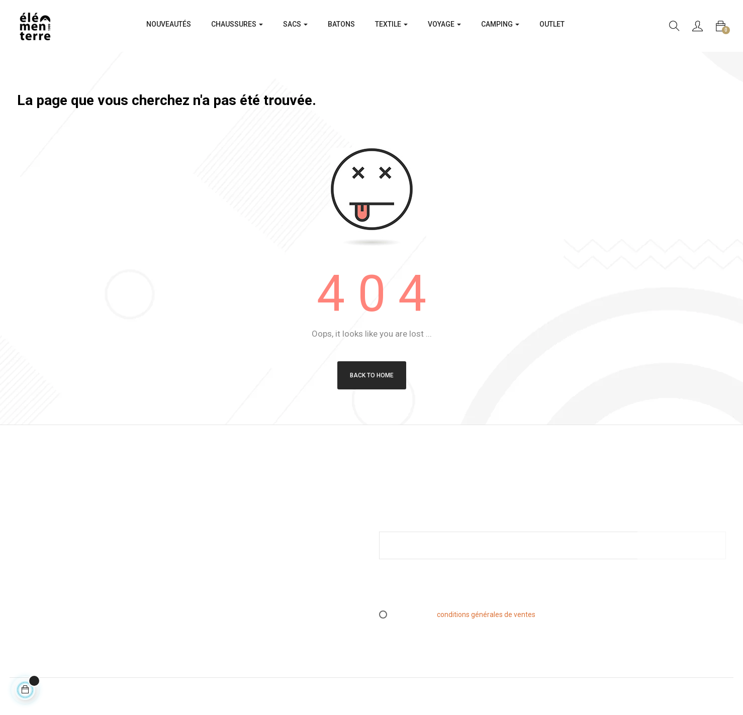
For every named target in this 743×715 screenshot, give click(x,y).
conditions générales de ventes (486, 614)
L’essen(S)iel (218, 562)
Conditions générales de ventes (248, 531)
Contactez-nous (223, 594)
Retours (210, 547)
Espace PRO (217, 578)
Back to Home (372, 375)
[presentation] (463, 588)
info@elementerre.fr (50, 591)
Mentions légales (225, 516)
